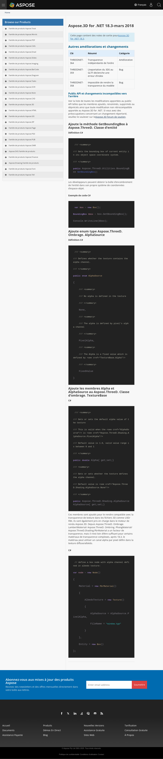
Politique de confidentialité (69, 754)
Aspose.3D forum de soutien (110, 116)
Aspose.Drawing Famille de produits (24, 163)
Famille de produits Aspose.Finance (23, 157)
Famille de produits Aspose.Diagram (24, 75)
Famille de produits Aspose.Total (22, 28)
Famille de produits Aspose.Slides (22, 58)
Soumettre (139, 684)
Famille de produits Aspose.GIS (21, 116)
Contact (101, 754)
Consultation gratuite (136, 730)
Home (7, 12)
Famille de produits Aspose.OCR (22, 87)
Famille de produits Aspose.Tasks (22, 81)
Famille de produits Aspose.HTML (22, 110)
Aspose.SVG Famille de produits (22, 151)
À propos (129, 735)
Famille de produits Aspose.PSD (22, 134)
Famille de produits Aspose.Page (22, 128)
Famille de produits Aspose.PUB (22, 139)
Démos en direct (52, 730)
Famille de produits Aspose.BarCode (24, 69)
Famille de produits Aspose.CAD (22, 98)
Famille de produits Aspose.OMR (22, 145)
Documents (8, 730)
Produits (47, 725)
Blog (45, 735)
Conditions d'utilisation (88, 754)
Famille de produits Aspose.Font (22, 169)
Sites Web (89, 735)
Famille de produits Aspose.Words (23, 34)
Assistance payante (12, 735)
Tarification (131, 725)
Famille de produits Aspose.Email (22, 52)
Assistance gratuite (94, 730)
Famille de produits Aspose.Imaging (23, 63)
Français (140, 4)
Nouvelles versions (94, 725)
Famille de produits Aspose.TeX (22, 174)
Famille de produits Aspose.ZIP (21, 122)
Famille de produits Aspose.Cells (22, 46)
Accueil (6, 725)
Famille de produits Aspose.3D (21, 104)
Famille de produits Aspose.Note (22, 93)
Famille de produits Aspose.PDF (22, 40)
